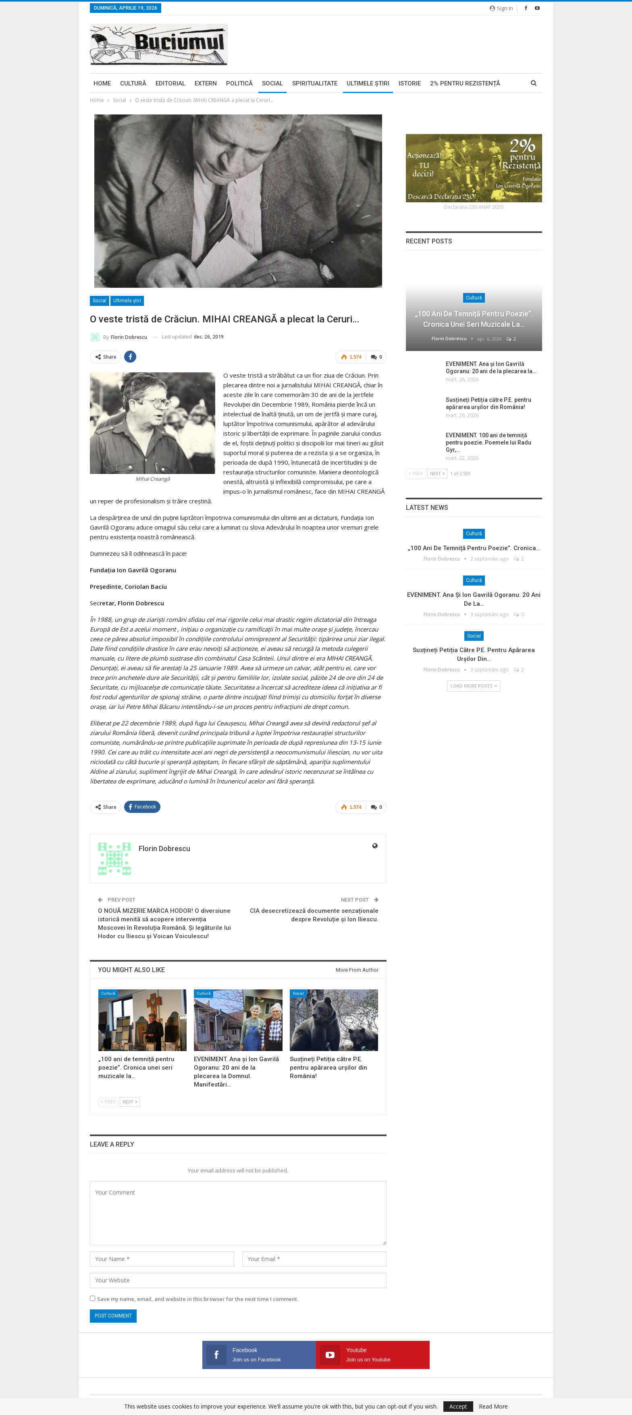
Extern (206, 83)
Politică (239, 83)
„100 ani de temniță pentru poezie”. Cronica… (474, 548)
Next (130, 1101)
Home (102, 83)
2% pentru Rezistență (465, 83)
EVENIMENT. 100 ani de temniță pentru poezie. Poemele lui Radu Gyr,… (488, 442)
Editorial (170, 83)
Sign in (501, 8)
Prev (108, 1101)
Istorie (410, 83)
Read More (493, 1406)
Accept (458, 1406)
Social (272, 83)
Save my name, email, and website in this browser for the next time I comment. (197, 1298)
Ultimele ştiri (368, 83)
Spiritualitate (314, 83)
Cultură (133, 83)
